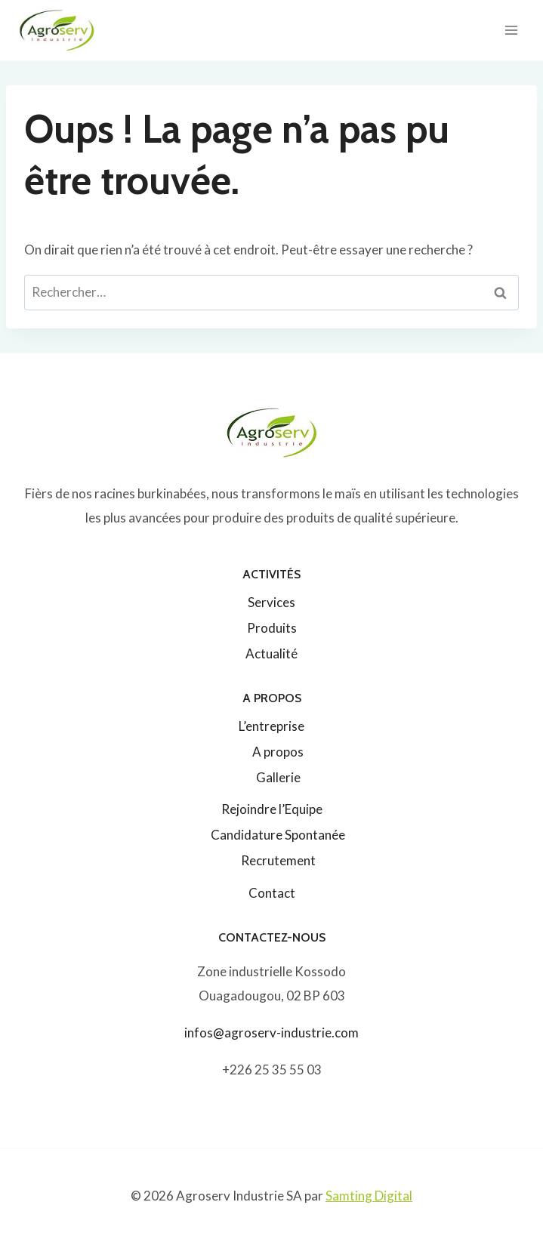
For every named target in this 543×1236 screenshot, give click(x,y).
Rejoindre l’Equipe (271, 809)
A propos (278, 752)
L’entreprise (271, 726)
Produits (272, 628)
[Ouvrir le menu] (511, 30)
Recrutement (278, 860)
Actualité (271, 653)
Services (271, 602)
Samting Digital (368, 1196)
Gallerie (278, 777)
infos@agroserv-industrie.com (271, 1032)
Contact (271, 893)
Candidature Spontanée (278, 835)
